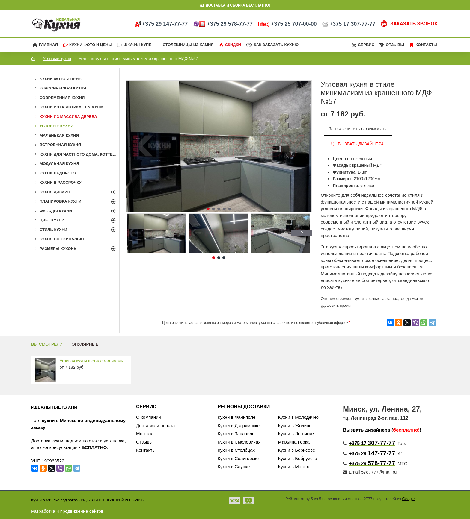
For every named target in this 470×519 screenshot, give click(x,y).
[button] (305, 146)
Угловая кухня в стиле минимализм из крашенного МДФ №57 (94, 361)
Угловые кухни (57, 58)
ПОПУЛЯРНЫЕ (84, 344)
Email (351, 471)
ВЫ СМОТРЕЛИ (47, 344)
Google (408, 499)
